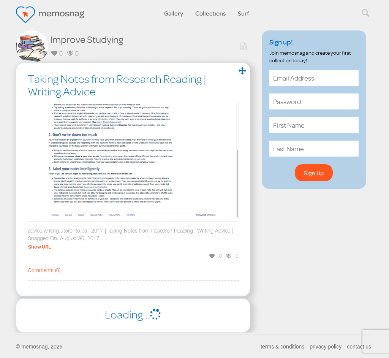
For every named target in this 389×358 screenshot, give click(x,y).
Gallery (173, 13)
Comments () (44, 271)
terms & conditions (282, 347)
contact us (359, 347)
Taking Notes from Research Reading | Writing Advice (117, 85)
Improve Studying (86, 39)
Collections (210, 13)
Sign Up (314, 173)
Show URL (39, 246)
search (365, 13)
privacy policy (326, 347)
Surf (243, 13)
